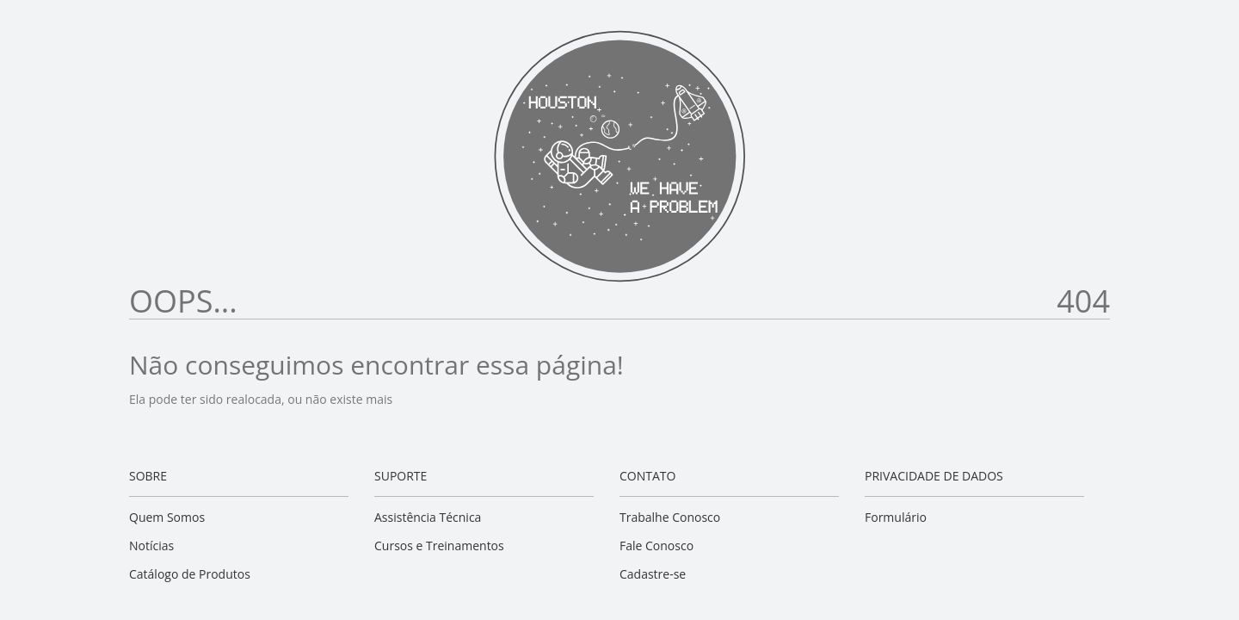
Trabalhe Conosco (670, 517)
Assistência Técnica (427, 517)
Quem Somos (167, 517)
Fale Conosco (656, 545)
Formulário (896, 517)
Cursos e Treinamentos (439, 545)
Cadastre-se (653, 574)
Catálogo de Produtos (189, 574)
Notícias (151, 545)
